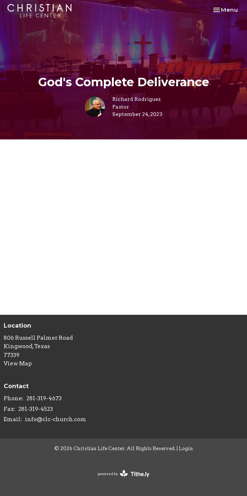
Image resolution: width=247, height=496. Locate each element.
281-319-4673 (44, 398)
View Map (18, 363)
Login (186, 448)
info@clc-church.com (55, 419)
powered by (123, 474)
